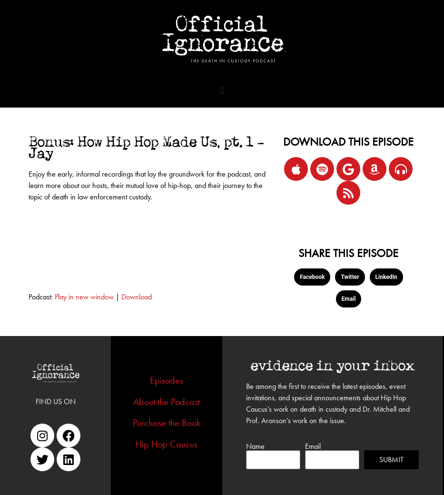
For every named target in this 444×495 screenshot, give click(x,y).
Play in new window (84, 297)
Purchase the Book (166, 422)
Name (255, 446)
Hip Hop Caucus (166, 444)
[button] (222, 90)
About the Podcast (166, 402)
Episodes (166, 380)
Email (313, 446)
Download (136, 297)
